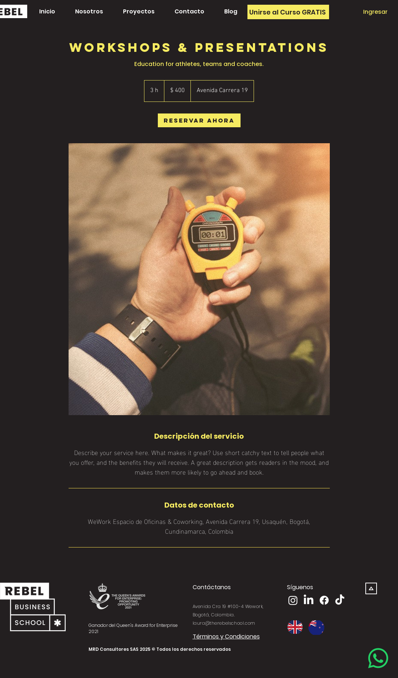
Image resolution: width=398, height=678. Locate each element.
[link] (199, 120)
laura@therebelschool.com (224, 623)
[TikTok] (340, 600)
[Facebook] (324, 600)
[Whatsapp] (378, 658)
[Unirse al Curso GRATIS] (288, 12)
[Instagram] (293, 600)
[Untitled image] (199, 279)
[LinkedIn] (309, 600)
